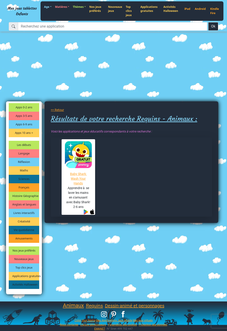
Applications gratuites (149, 9)
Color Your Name (85, 320)
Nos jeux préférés (95, 9)
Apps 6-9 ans (24, 124)
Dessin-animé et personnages (134, 305)
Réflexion (24, 162)
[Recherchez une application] (112, 26)
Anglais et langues (24, 204)
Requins (94, 305)
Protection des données (153, 324)
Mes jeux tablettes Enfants (22, 11)
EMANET (99, 328)
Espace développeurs (93, 324)
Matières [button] (61, 7)
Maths (24, 170)
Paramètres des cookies (122, 324)
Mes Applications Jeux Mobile (114, 320)
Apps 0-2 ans (24, 107)
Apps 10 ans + (24, 133)
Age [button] (46, 7)
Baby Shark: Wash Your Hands (78, 178)
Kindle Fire (214, 11)
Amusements (24, 238)
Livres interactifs (24, 213)
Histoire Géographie (25, 196)
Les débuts (24, 145)
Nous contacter (69, 324)
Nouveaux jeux (115, 9)
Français (24, 187)
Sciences (23, 179)
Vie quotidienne (24, 230)
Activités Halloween (170, 9)
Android (200, 9)
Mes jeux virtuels (143, 320)
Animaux (73, 305)
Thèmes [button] (78, 7)
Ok (213, 26)
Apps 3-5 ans (24, 116)
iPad (187, 9)
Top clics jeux (129, 11)
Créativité (24, 221)
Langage (24, 153)
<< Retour (57, 110)
